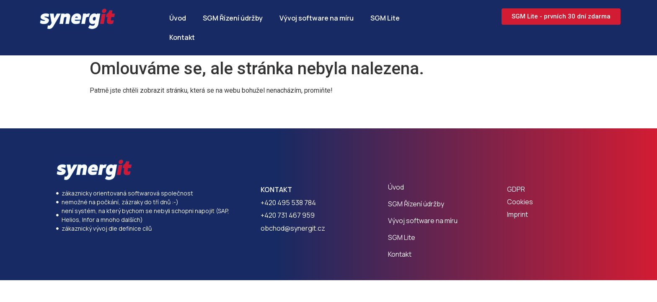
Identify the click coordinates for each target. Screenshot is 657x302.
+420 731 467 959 (288, 215)
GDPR (516, 189)
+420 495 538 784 (288, 202)
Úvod (177, 18)
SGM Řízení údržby (233, 18)
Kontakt (182, 37)
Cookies (520, 201)
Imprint (517, 214)
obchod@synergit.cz (293, 228)
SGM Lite (385, 18)
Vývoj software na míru (316, 18)
